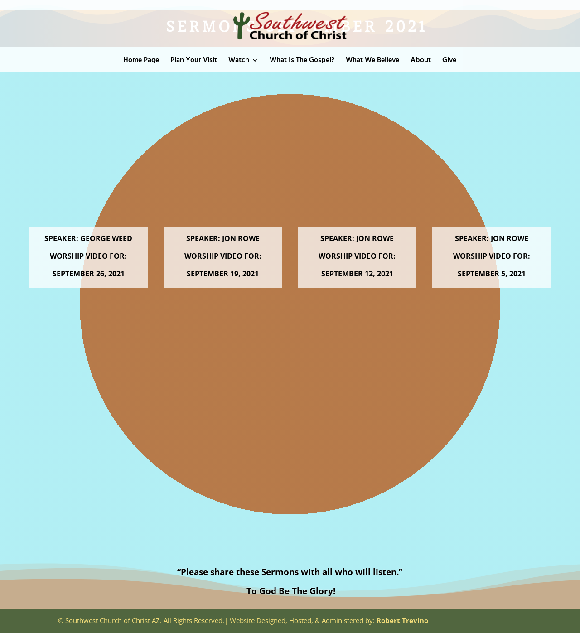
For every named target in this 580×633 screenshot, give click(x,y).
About (421, 61)
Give (449, 61)
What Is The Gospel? (302, 61)
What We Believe (372, 61)
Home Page (141, 61)
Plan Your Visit (193, 61)
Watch (238, 61)
